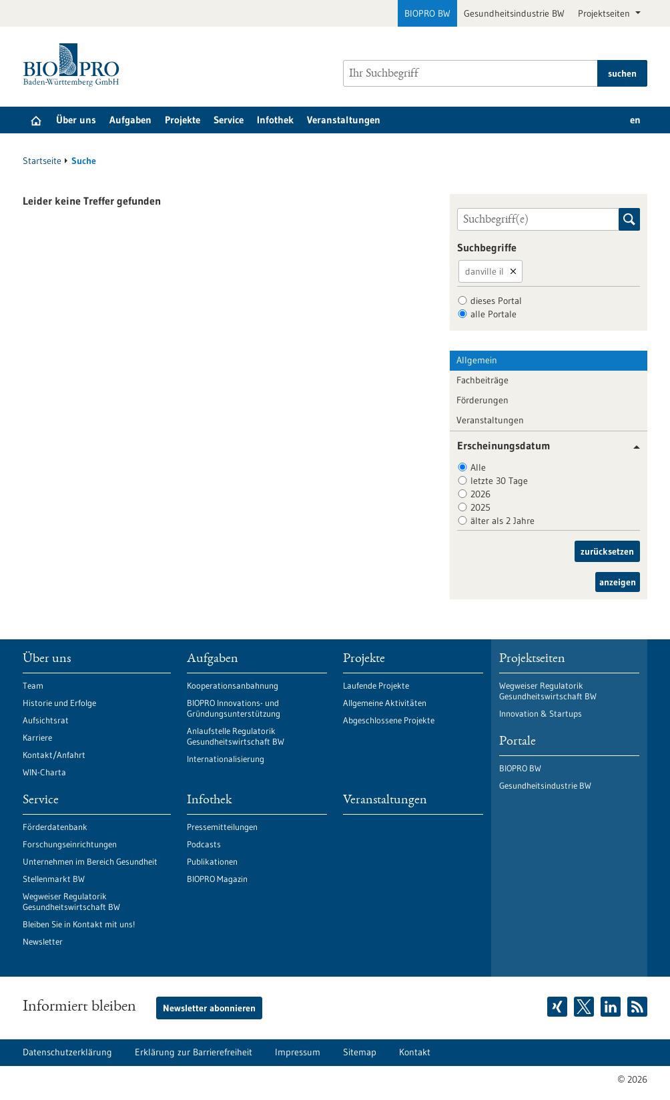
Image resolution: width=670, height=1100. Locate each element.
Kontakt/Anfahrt (54, 754)
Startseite (42, 161)
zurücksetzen (607, 551)
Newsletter (43, 941)
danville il (484, 271)
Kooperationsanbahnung (232, 685)
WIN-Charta (44, 772)
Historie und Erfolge (59, 702)
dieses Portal (496, 301)
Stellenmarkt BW (54, 878)
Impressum (297, 1052)
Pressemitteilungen (222, 826)
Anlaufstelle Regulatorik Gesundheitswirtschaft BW (235, 736)
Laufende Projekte (376, 685)
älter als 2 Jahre (502, 521)
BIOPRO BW (427, 13)
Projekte (182, 119)
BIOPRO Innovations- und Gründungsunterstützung (233, 708)
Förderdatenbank (55, 826)
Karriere (37, 737)
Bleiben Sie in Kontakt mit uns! (79, 924)
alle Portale (493, 314)
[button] (631, 447)
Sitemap (359, 1052)
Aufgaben (130, 119)
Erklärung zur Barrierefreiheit (193, 1052)
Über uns (76, 119)
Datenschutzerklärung (67, 1052)
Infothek (275, 119)
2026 (480, 494)
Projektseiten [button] (605, 13)
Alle (478, 467)
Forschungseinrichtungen (70, 844)
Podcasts (204, 844)
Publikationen (212, 861)
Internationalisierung (225, 758)
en (635, 119)
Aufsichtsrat (46, 720)
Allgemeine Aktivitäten (384, 702)
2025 (480, 507)
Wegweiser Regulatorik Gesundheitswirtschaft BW (71, 901)
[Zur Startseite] (74, 65)
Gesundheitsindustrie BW (514, 13)
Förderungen (482, 400)
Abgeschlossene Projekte (388, 720)
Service (229, 119)
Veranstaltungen (343, 119)
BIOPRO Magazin (217, 878)
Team (33, 685)
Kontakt (414, 1052)
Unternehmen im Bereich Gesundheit (90, 861)
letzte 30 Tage (499, 481)
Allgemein (476, 360)
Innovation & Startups (540, 713)
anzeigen (617, 582)
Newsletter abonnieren (209, 1008)
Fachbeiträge (482, 380)
